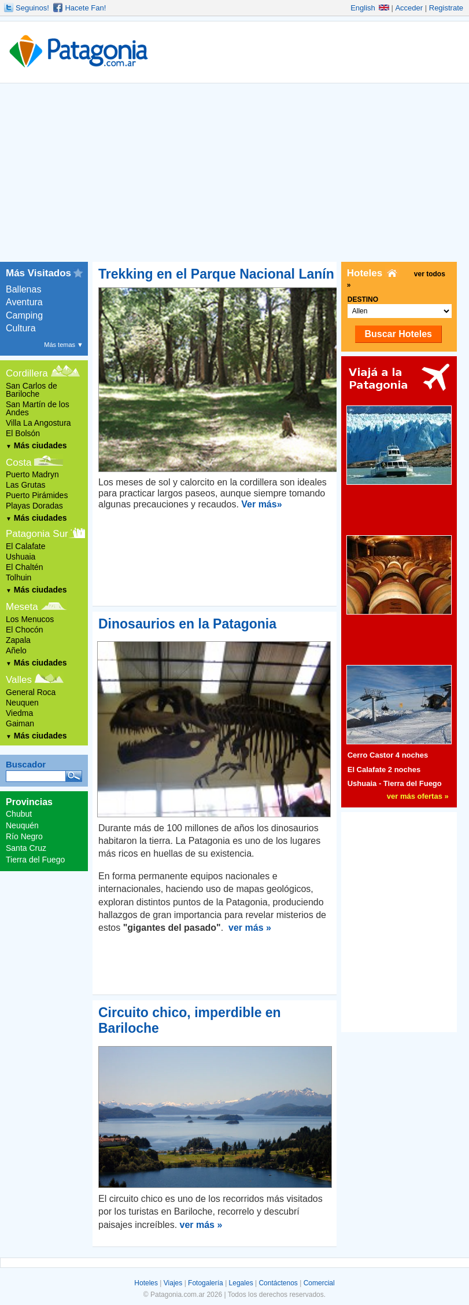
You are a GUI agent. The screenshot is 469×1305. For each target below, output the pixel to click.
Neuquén (22, 825)
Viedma (19, 713)
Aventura (24, 302)
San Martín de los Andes (37, 408)
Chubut (19, 813)
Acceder (409, 7)
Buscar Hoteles (398, 334)
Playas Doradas (34, 505)
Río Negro (24, 836)
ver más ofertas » (418, 796)
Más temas (63, 344)
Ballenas (23, 289)
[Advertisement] (234, 175)
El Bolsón (23, 433)
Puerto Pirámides (37, 495)
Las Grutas (25, 484)
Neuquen (22, 702)
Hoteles (146, 1283)
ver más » (249, 928)
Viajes (173, 1283)
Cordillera (27, 373)
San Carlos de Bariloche (31, 390)
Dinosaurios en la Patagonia (187, 623)
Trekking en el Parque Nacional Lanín (216, 274)
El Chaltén (24, 567)
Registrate (446, 7)
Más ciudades (36, 445)
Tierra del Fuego (35, 859)
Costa (18, 462)
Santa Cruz (26, 848)
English (369, 7)
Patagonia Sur (37, 533)
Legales (241, 1283)
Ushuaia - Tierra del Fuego (395, 783)
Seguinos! (32, 7)
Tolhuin (18, 577)
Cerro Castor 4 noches (388, 755)
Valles (19, 679)
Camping (24, 315)
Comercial (319, 1283)
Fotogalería (205, 1283)
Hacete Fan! (85, 7)
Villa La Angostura (38, 422)
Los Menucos (30, 619)
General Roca (31, 692)
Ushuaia (20, 556)
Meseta (22, 606)
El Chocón (24, 629)
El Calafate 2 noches (384, 769)
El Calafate (25, 546)
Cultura (21, 328)
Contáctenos (277, 1283)
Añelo (16, 650)
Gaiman (20, 723)
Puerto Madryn (32, 474)
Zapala (18, 640)
